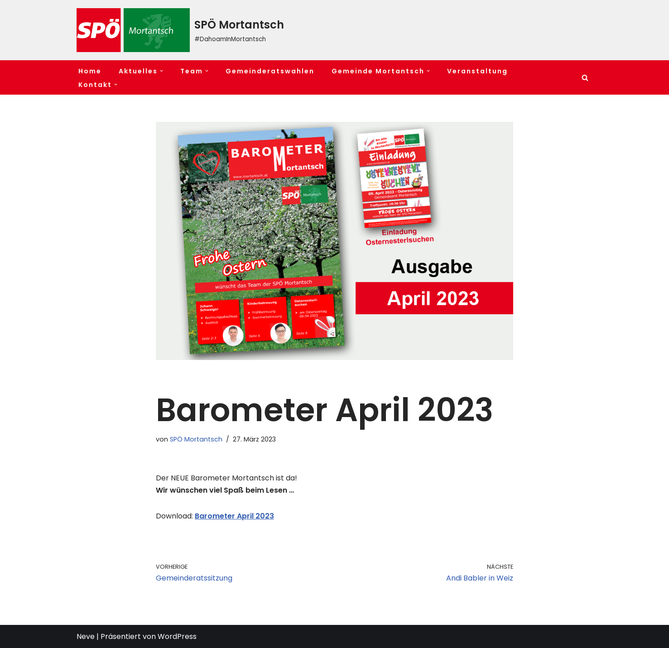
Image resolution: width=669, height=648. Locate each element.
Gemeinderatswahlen (270, 71)
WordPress (177, 636)
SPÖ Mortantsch (196, 439)
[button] (161, 70)
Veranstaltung (477, 71)
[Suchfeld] (585, 77)
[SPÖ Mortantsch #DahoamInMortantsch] (180, 30)
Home (89, 71)
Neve (86, 636)
